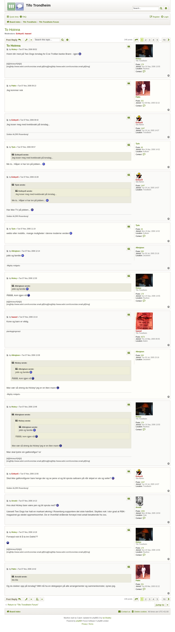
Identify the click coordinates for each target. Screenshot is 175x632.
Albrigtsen (140, 248)
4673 (143, 337)
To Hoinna (12, 30)
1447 (143, 128)
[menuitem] (22, 17)
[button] (136, 40)
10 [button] (164, 39)
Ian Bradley (107, 618)
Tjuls (138, 144)
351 (142, 101)
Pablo (138, 97)
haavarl (28, 34)
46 (142, 147)
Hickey (138, 59)
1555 (143, 511)
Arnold (138, 507)
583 (142, 251)
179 (142, 64)
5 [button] (157, 39)
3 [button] (149, 39)
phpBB (78, 621)
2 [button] (145, 39)
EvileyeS (20, 34)
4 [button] (153, 39)
